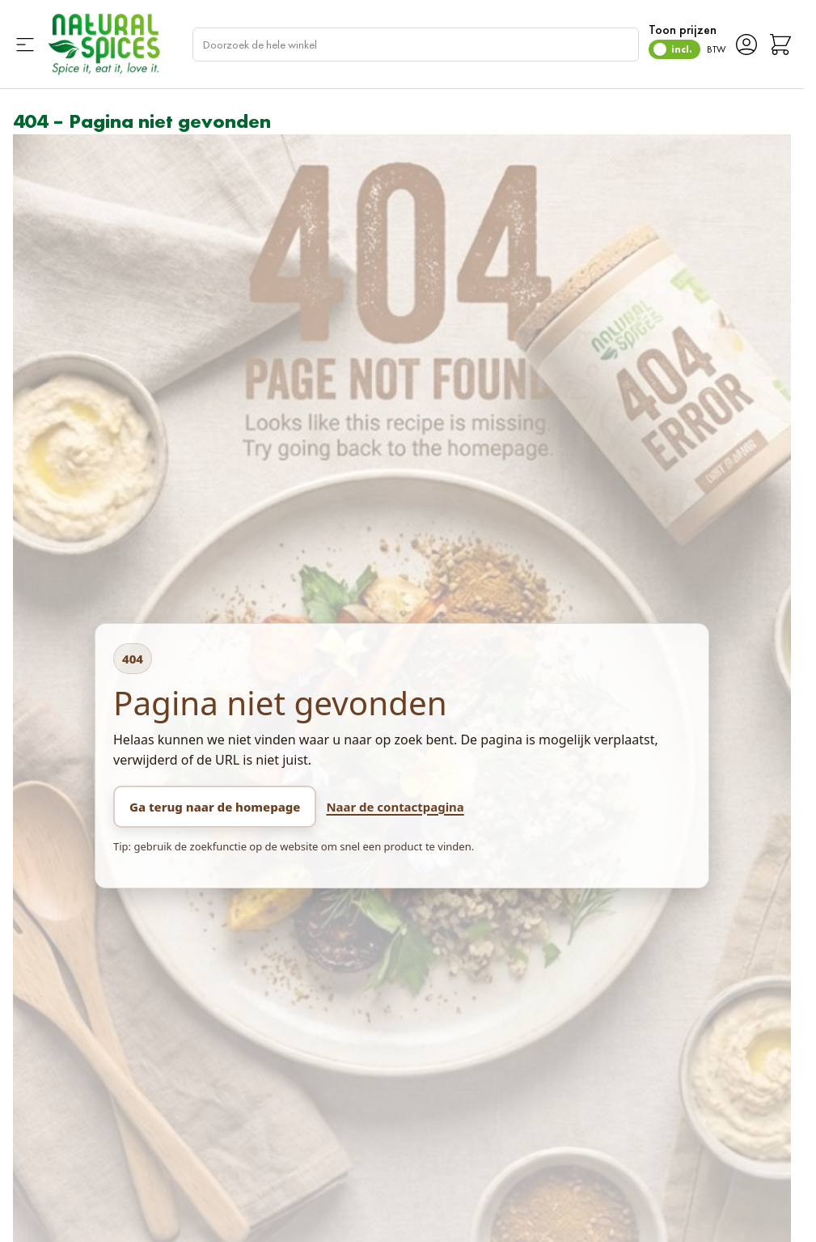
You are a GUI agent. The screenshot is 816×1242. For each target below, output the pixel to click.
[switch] (674, 49)
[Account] (746, 44)
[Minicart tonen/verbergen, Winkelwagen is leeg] (780, 44)
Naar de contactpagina (394, 807)
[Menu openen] (25, 44)
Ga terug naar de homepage (214, 807)
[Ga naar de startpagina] (103, 44)
